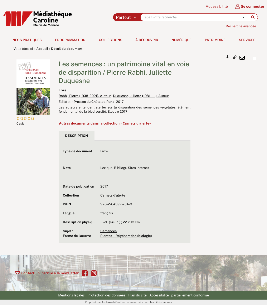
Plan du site (137, 295)
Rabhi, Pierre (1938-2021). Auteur (85, 96)
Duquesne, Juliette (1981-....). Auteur (141, 96)
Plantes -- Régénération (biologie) (126, 236)
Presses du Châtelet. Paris (94, 102)
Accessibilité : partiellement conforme (179, 295)
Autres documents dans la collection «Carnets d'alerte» (105, 123)
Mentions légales (71, 295)
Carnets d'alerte (112, 195)
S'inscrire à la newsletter (58, 273)
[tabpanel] (124, 193)
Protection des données (106, 295)
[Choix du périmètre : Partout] (127, 17)
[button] (33, 87)
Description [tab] (76, 136)
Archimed (108, 302)
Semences (108, 231)
